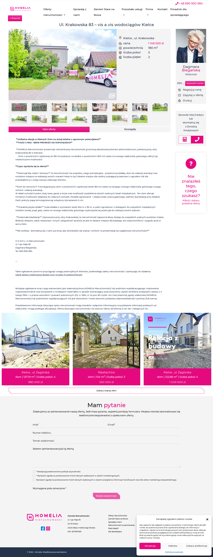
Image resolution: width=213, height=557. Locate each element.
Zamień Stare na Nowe (115, 10)
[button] (207, 519)
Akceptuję (150, 545)
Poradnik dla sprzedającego (183, 10)
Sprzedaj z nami (92, 10)
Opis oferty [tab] (49, 129)
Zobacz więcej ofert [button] (106, 390)
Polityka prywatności (174, 552)
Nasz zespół (113, 528)
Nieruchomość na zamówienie (121, 525)
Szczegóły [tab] (130, 129)
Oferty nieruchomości (71, 10)
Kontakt (166, 9)
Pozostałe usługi (136, 10)
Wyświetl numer (195, 83)
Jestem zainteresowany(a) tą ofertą (106, 456)
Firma (154, 10)
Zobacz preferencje (196, 545)
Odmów (172, 545)
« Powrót (15, 18)
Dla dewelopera (115, 532)
